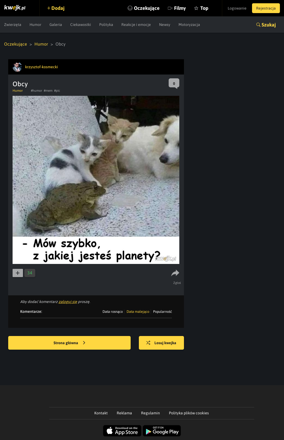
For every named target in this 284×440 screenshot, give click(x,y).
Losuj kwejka (161, 343)
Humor (35, 24)
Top (204, 8)
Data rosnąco (113, 312)
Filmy (180, 8)
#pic (57, 91)
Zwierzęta (12, 24)
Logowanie (237, 8)
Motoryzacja (189, 24)
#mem (48, 91)
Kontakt (101, 413)
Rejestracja (266, 8)
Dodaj (58, 8)
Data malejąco (138, 312)
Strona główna (69, 343)
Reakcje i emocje (136, 24)
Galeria (55, 24)
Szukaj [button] (269, 25)
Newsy (164, 24)
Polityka (106, 24)
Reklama (124, 413)
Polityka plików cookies (189, 413)
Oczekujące (147, 8)
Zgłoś (177, 282)
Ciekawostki (80, 24)
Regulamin (150, 413)
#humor (36, 91)
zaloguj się (67, 301)
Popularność (162, 312)
